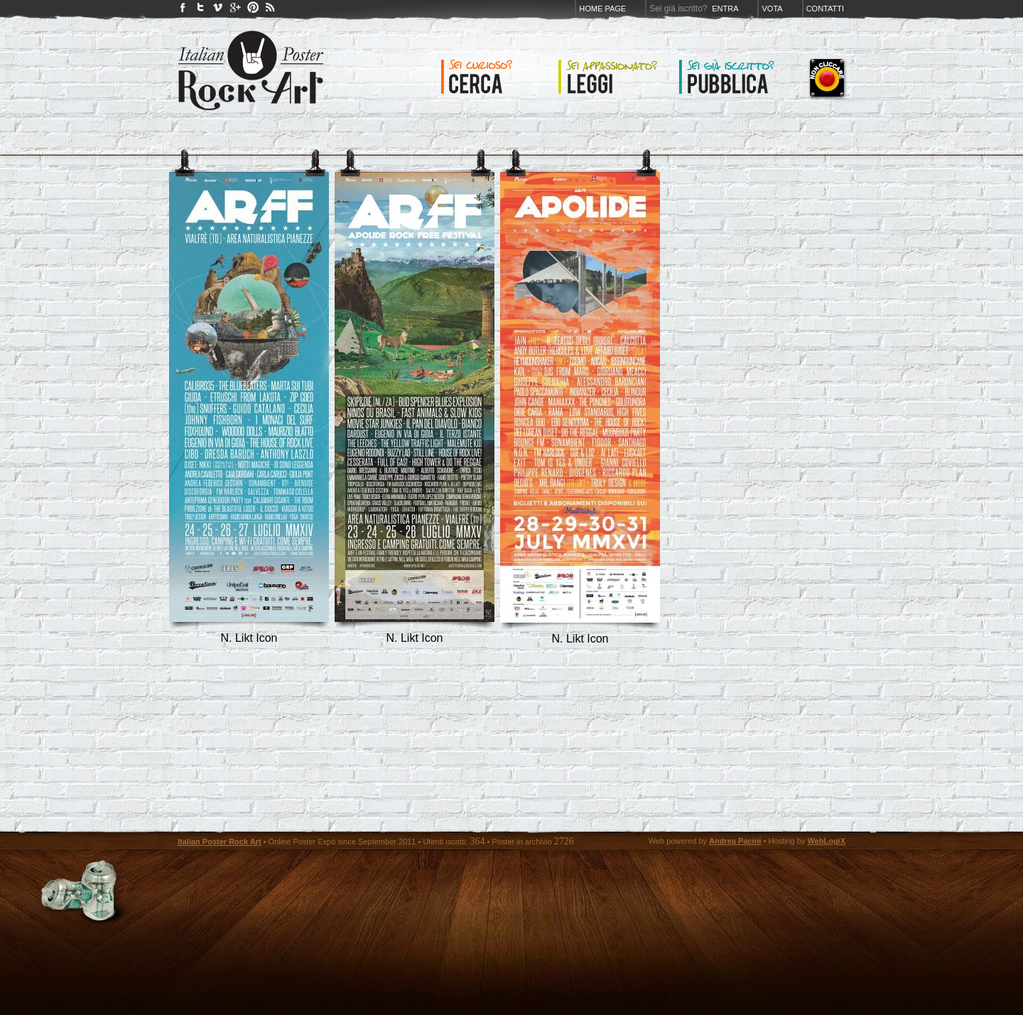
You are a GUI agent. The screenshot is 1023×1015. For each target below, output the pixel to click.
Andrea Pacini (735, 841)
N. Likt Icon (248, 638)
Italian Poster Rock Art (219, 841)
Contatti (825, 8)
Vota (772, 8)
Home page (602, 8)
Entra (725, 8)
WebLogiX (826, 841)
